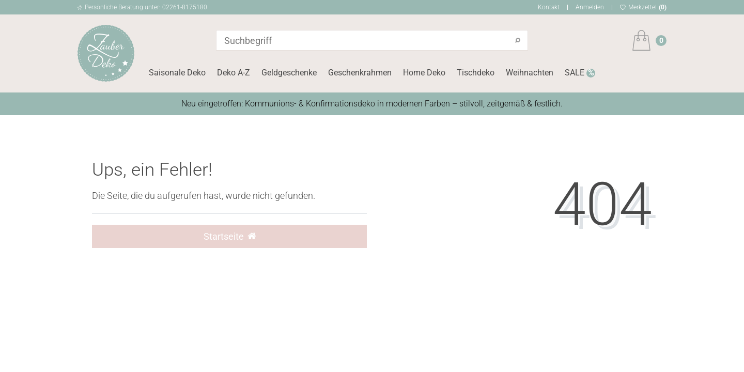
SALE (575, 73)
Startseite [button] (230, 236)
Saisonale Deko (177, 73)
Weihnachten (529, 73)
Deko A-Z (233, 73)
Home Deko (424, 73)
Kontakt (549, 7)
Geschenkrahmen (360, 73)
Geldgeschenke (289, 73)
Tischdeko (475, 73)
